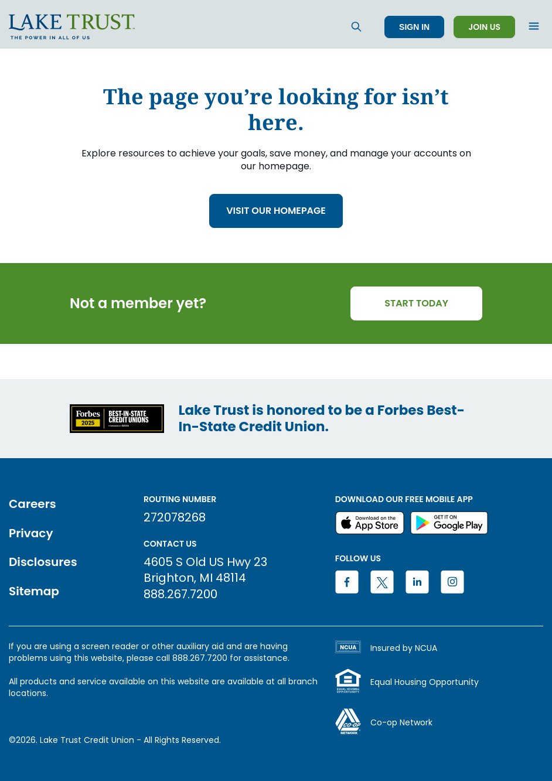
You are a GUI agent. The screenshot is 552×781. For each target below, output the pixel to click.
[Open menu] (533, 27)
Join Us (484, 27)
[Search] (356, 26)
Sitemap (34, 591)
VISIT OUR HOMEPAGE (276, 210)
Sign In (414, 27)
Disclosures (43, 562)
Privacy (31, 533)
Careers (32, 504)
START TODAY (416, 303)
